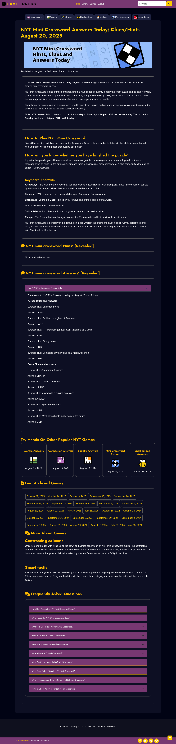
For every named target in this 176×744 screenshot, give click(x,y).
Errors (85, 4)
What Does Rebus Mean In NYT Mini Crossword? (53, 671)
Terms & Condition (106, 726)
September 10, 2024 (107, 518)
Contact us (90, 726)
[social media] (140, 740)
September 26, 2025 (124, 496)
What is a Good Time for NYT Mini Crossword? (52, 626)
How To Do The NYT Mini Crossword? (48, 635)
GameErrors (24, 741)
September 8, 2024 (36, 525)
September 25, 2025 (37, 503)
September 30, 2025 (100, 496)
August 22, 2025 (55, 510)
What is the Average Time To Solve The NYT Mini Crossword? (58, 679)
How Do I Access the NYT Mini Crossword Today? (53, 609)
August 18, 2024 (99, 525)
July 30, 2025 (74, 510)
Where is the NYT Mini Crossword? (47, 653)
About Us (64, 726)
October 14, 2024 (132, 510)
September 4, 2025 (85, 503)
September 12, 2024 (83, 518)
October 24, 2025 (57, 496)
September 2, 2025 (109, 503)
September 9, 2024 (131, 518)
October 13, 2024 (36, 518)
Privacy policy (76, 726)
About (101, 4)
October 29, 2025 (36, 496)
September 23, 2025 (61, 503)
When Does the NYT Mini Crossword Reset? (51, 617)
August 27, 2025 (35, 510)
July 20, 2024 (118, 525)
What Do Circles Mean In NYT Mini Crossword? (53, 662)
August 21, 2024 (58, 525)
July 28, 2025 (91, 510)
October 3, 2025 (78, 496)
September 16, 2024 (58, 518)
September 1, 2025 (132, 503)
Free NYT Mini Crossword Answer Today (45, 288)
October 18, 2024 (111, 510)
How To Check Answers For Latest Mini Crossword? (54, 688)
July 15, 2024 (135, 525)
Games (93, 4)
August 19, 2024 (78, 525)
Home (77, 4)
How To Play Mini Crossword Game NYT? (50, 644)
